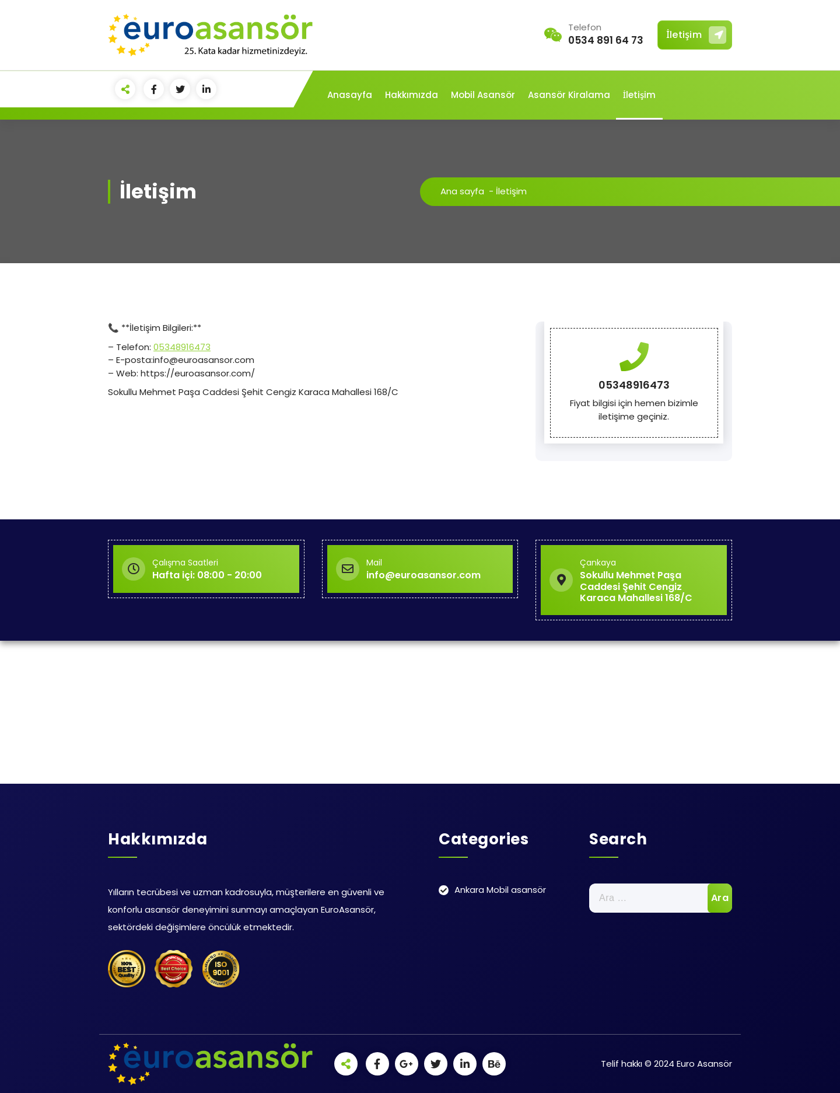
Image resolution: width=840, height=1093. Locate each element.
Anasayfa (349, 95)
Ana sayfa (462, 191)
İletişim (696, 35)
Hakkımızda (411, 95)
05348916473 (182, 347)
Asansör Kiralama (569, 95)
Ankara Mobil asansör (500, 890)
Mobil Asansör (483, 95)
